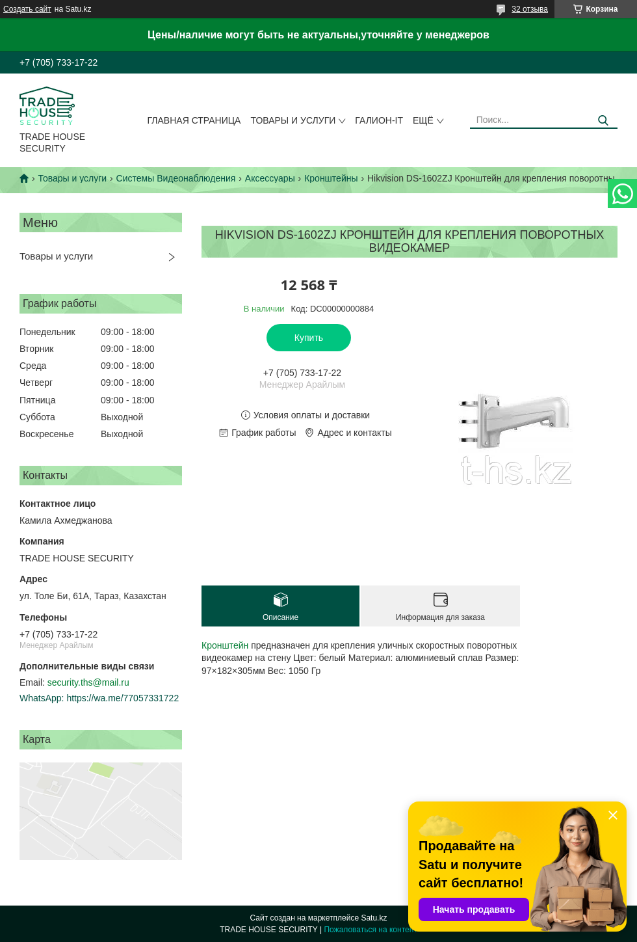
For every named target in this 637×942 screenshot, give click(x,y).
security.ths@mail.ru (88, 682)
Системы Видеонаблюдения (176, 178)
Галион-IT (379, 120)
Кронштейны (331, 178)
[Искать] (603, 121)
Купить (308, 337)
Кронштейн (225, 645)
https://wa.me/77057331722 (122, 698)
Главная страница (194, 120)
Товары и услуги (292, 120)
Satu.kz (374, 917)
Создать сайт (27, 9)
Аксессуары (270, 178)
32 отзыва (530, 9)
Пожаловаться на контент (370, 929)
